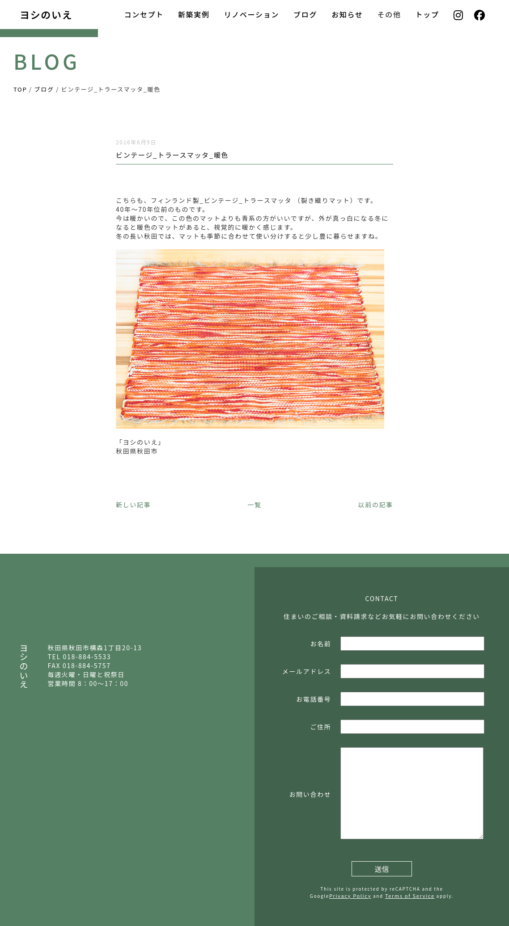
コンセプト (143, 14)
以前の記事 (375, 504)
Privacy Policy (350, 895)
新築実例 (194, 14)
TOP (20, 89)
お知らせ (347, 14)
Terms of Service (410, 895)
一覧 (254, 504)
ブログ (305, 14)
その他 (389, 14)
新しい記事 (133, 504)
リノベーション (251, 14)
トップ (427, 14)
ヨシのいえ (46, 14)
